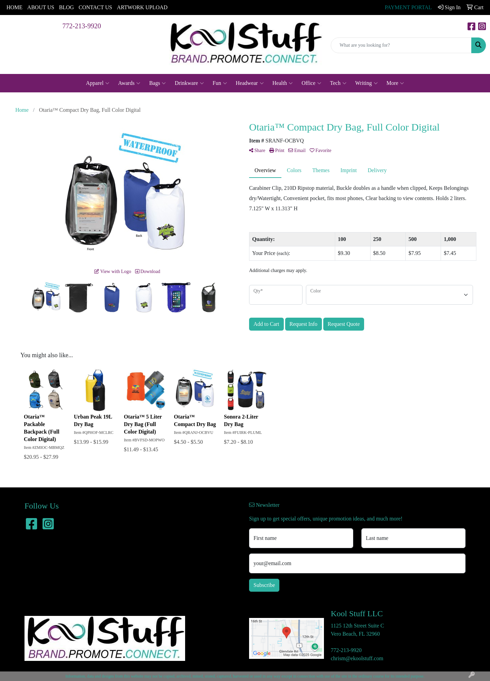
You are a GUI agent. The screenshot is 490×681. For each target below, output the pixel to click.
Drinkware (189, 83)
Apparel (98, 83)
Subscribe (264, 585)
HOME (14, 7)
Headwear (250, 83)
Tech (338, 83)
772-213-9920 (81, 26)
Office (311, 83)
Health (283, 83)
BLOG (66, 7)
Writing (366, 83)
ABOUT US (40, 7)
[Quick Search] (401, 45)
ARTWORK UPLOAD (142, 7)
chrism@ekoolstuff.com (357, 658)
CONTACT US (95, 7)
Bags (157, 83)
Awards (129, 83)
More (395, 83)
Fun (220, 83)
